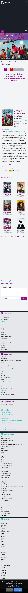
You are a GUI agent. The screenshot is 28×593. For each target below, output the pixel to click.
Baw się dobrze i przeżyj (7, 336)
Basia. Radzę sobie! (5, 438)
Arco (2, 373)
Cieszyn (3, 528)
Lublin (2, 548)
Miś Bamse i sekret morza (7, 340)
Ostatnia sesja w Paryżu (7, 344)
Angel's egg (4, 334)
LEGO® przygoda (5, 475)
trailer (20, 58)
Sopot (2, 562)
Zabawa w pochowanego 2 (7, 368)
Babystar (3, 375)
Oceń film (11, 168)
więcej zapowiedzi (6, 398)
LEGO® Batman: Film (6, 473)
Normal (3, 396)
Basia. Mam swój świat (6, 436)
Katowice (3, 543)
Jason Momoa (9, 131)
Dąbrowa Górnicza (5, 531)
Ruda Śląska (4, 557)
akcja (20, 120)
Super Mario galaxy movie (7, 366)
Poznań (3, 554)
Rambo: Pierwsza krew (6, 504)
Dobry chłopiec (4, 450)
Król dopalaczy (5, 418)
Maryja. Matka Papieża (6, 381)
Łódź (2, 549)
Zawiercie (3, 578)
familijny (25, 120)
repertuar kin (7, 58)
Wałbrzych (3, 573)
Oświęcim (3, 552)
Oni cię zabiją (4, 325)
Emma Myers (17, 131)
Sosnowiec (3, 564)
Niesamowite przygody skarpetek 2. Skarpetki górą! (13, 486)
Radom (2, 556)
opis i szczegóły (14, 58)
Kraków (3, 546)
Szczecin (3, 567)
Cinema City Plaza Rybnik (7, 404)
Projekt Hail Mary (5, 349)
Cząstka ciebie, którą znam (9, 429)
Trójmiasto (3, 570)
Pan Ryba (3, 347)
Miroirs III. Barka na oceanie (7, 394)
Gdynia (2, 538)
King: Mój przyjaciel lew (6, 465)
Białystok (3, 522)
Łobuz (2, 370)
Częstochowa (4, 530)
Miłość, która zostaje (6, 342)
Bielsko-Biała (4, 523)
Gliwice (2, 539)
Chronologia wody (5, 377)
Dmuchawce (4, 358)
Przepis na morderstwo (6, 364)
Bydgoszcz (3, 525)
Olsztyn (3, 551)
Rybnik (2, 559)
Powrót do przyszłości (6, 498)
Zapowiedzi (7, 354)
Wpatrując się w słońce (6, 388)
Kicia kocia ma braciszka (7, 458)
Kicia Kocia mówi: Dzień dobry (8, 459)
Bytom (2, 526)
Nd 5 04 (11, 69)
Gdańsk (3, 536)
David (20, 194)
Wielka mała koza (7, 212)
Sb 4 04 (8, 69)
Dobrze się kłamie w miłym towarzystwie (11, 360)
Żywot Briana (4, 515)
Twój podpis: (4, 298)
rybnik (10, 2)
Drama (2, 362)
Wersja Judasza (4, 328)
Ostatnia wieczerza (5, 346)
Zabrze (2, 577)
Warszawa (3, 572)
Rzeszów (3, 561)
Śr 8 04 (20, 69)
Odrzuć (9, 590)
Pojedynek (3, 496)
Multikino (3, 406)
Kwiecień (3, 379)
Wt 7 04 (17, 69)
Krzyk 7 (4, 428)
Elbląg (2, 533)
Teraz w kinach (9, 434)
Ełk (1, 535)
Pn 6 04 (14, 69)
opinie (23, 58)
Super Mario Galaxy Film (8, 414)
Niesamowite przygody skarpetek (9, 484)
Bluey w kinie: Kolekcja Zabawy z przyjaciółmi (13, 420)
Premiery (7, 313)
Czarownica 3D (20, 230)
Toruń (2, 569)
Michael (3, 392)
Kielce (2, 544)
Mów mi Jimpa (4, 319)
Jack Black (23, 131)
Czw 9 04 (23, 69)
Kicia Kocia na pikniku (6, 461)
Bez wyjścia (4, 442)
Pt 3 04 (5, 69)
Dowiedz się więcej (15, 586)
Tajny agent (4, 327)
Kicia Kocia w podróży (6, 463)
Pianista (3, 385)
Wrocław (3, 575)
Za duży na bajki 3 (7, 194)
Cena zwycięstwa (5, 317)
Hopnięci (21, 212)
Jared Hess (8, 38)
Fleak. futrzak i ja (7, 230)
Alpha (2, 332)
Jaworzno (3, 541)
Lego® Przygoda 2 (5, 477)
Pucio (2, 386)
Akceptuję (17, 590)
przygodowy (18, 121)
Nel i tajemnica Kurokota (7, 483)
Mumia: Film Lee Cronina (7, 383)
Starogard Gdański (5, 565)
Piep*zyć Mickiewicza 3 (6, 494)
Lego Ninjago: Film (5, 471)
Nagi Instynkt (4, 481)
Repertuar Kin (8, 402)
